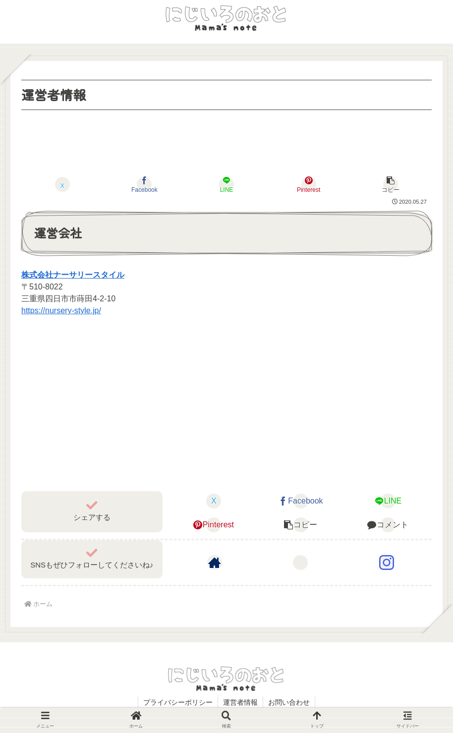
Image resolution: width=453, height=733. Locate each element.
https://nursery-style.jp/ (61, 310)
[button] (390, 184)
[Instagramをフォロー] (386, 562)
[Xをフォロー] (300, 562)
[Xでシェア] (62, 184)
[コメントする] (388, 525)
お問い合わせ (289, 702)
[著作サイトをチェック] (215, 562)
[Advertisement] (226, 140)
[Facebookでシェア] (144, 184)
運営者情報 (240, 702)
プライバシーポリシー (178, 702)
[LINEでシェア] (226, 184)
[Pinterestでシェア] (308, 184)
